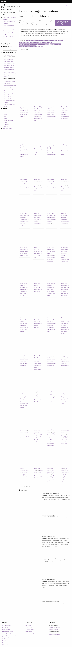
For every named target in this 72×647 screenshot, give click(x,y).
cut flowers (63, 291)
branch (39, 147)
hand (48, 365)
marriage (49, 285)
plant (21, 107)
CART (68, 6)
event (26, 112)
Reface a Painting (8, 93)
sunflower (63, 319)
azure (48, 110)
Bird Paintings (5, 642)
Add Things (7, 83)
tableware (63, 439)
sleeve (48, 112)
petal (35, 112)
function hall (64, 438)
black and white (8, 110)
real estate (6, 124)
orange (25, 145)
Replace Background (9, 96)
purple (35, 147)
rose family (36, 367)
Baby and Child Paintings (10, 73)
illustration (36, 478)
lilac (54, 476)
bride (62, 251)
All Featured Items (8, 55)
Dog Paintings (5, 637)
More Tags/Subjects (7, 128)
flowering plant (51, 257)
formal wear (23, 110)
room (21, 114)
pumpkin (63, 223)
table (66, 215)
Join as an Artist (6, 644)
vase (38, 145)
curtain (26, 251)
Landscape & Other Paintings (9, 635)
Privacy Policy (29, 627)
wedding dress (64, 249)
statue (62, 154)
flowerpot (22, 223)
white (48, 108)
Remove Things (8, 95)
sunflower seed (64, 327)
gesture (25, 107)
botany (52, 145)
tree (21, 476)
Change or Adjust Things (10, 85)
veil (62, 481)
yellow (62, 321)
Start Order (63, 23)
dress (38, 108)
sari (39, 251)
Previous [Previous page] (23, 49)
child (5, 114)
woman (35, 363)
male (25, 293)
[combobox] (10, 49)
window (22, 108)
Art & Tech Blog (30, 633)
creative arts (64, 152)
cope (65, 147)
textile (35, 110)
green (21, 430)
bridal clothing (37, 116)
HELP (62, 6)
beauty (62, 363)
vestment (63, 149)
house (5, 122)
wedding (6, 126)
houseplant (50, 152)
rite (41, 251)
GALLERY (40, 6)
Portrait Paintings (8, 59)
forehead (36, 321)
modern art (36, 474)
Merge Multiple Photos (9, 87)
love (52, 401)
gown (48, 289)
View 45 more (39, 46)
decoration (36, 249)
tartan (27, 255)
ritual (38, 255)
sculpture (22, 225)
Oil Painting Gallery (7, 625)
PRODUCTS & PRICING (51, 6)
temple (62, 108)
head (38, 317)
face (35, 317)
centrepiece (63, 434)
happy (26, 108)
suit (26, 357)
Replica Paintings (8, 98)
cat (5, 112)
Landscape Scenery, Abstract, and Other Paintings (9, 69)
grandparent (37, 287)
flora (39, 468)
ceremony (22, 287)
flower (35, 107)
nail (48, 361)
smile (66, 107)
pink (53, 114)
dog (5, 116)
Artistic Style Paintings (9, 81)
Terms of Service (30, 629)
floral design (37, 291)
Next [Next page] (28, 49)
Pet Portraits (5, 627)
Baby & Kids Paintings (8, 631)
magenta (49, 221)
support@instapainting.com (55, 627)
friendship (36, 327)
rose (35, 120)
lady (66, 363)
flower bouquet (64, 293)
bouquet (63, 118)
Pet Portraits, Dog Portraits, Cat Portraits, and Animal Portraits (9, 63)
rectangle (22, 112)
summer (36, 325)
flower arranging (38, 118)
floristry (49, 251)
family (5, 118)
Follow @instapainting (54, 634)
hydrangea (49, 259)
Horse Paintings (6, 641)
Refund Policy (29, 631)
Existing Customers (53, 629)
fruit (67, 223)
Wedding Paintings (6, 633)
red (67, 149)
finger (51, 361)
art (27, 110)
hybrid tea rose (51, 149)
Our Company (29, 625)
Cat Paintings (5, 639)
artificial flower (64, 116)
